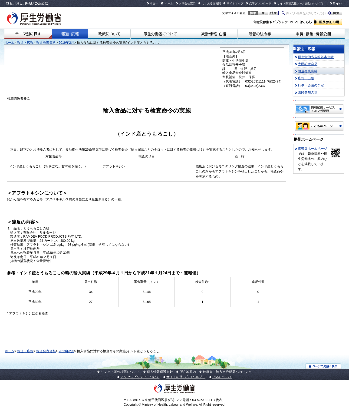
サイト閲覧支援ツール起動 (294, 3)
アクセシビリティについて (139, 377)
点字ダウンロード (260, 3)
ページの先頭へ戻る (323, 366)
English (337, 3)
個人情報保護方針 (160, 372)
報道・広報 (70, 34)
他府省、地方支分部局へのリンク (227, 372)
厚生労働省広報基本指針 (316, 57)
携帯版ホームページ (312, 148)
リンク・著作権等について (120, 372)
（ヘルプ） (318, 3)
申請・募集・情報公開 (313, 34)
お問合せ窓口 (187, 3)
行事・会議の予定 (311, 85)
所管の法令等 (260, 34)
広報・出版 (306, 78)
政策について (109, 34)
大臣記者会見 (307, 64)
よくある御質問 (211, 3)
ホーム (169, 3)
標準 (253, 13)
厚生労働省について (160, 34)
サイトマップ (235, 3)
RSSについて (222, 377)
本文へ (154, 3)
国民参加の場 (328, 22)
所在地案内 (188, 372)
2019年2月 (66, 42)
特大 (273, 13)
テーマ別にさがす (28, 34)
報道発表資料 (46, 42)
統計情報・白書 (213, 34)
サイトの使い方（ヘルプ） (185, 377)
